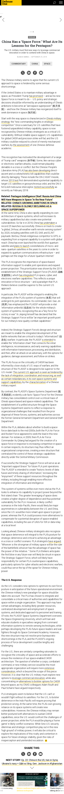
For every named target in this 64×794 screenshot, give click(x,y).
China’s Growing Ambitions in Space (34, 193)
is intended (47, 330)
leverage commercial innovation (28, 668)
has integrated (26, 265)
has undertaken (47, 213)
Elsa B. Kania (23, 47)
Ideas (32, 28)
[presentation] (3, 774)
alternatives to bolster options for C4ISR (39, 671)
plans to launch (21, 236)
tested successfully (44, 177)
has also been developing (37, 160)
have (50, 531)
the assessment (21, 135)
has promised (36, 86)
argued (57, 531)
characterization (37, 372)
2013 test (14, 170)
